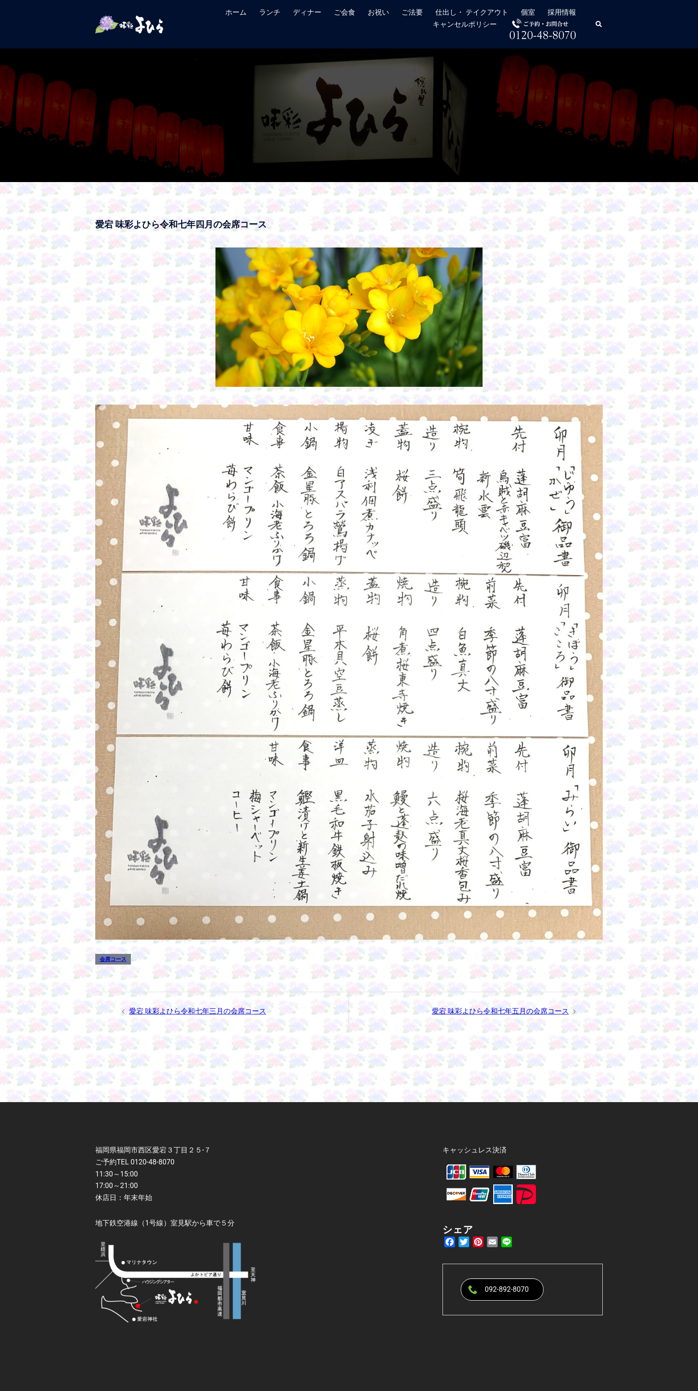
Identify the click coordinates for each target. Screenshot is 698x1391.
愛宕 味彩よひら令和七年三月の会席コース (197, 1011)
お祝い (378, 12)
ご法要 (412, 12)
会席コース (113, 959)
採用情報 (562, 12)
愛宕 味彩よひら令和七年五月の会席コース (500, 1011)
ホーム (236, 12)
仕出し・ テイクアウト (471, 12)
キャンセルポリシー (465, 24)
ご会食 (344, 12)
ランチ (269, 12)
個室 (528, 12)
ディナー (307, 12)
